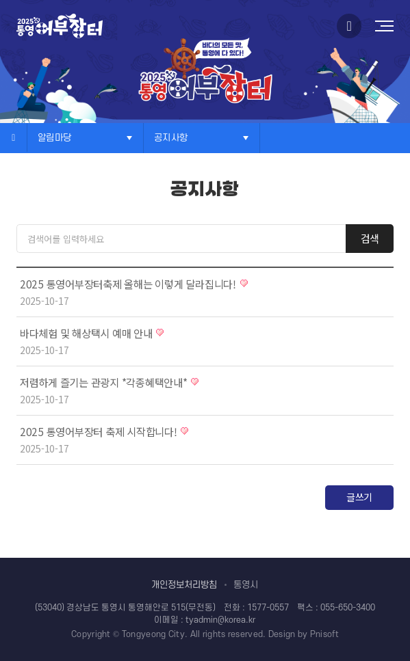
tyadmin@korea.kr (220, 620)
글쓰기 (359, 497)
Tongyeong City (153, 634)
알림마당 (54, 138)
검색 (370, 238)
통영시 (245, 585)
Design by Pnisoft (303, 634)
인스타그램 (349, 26)
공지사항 (171, 138)
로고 (59, 26)
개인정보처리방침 (184, 585)
